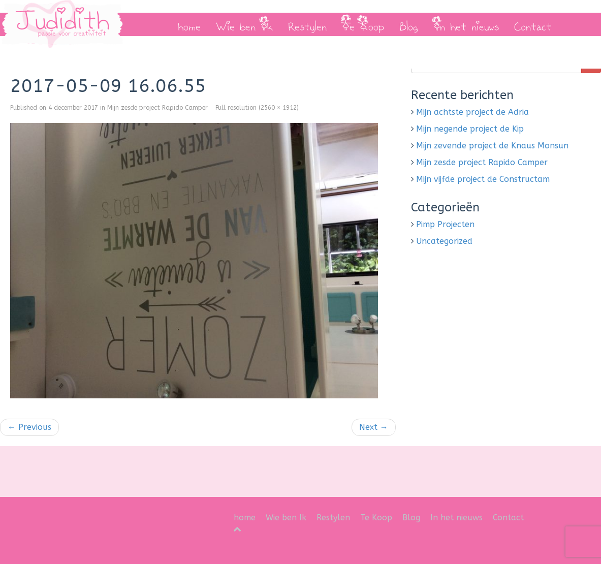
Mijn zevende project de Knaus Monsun (492, 145)
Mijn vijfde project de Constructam (483, 179)
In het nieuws (466, 24)
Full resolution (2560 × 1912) (257, 107)
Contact (533, 24)
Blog (408, 24)
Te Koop (363, 24)
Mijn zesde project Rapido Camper (157, 107)
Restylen (307, 24)
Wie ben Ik (244, 24)
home (189, 24)
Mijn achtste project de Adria (472, 112)
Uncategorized (444, 241)
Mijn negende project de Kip (470, 129)
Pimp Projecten (445, 224)
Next (373, 427)
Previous (29, 427)
